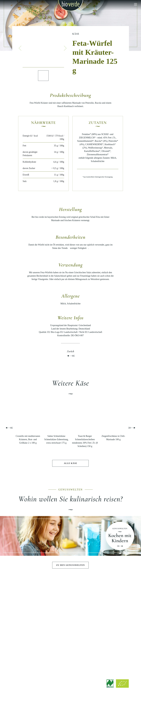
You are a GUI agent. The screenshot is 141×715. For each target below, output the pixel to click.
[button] (20, 48)
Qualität (110, 613)
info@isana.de (84, 691)
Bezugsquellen (70, 656)
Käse (75, 33)
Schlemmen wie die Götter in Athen (70, 605)
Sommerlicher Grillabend (70, 609)
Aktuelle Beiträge (30, 649)
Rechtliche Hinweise (56, 706)
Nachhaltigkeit (110, 618)
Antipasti (30, 605)
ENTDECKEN (30, 642)
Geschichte (111, 609)
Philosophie (111, 605)
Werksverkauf (70, 661)
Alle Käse (70, 463)
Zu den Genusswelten (70, 565)
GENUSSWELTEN (70, 597)
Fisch (30, 630)
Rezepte (30, 653)
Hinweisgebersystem (95, 706)
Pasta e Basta (70, 613)
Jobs (70, 652)
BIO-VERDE (110, 597)
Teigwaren (30, 618)
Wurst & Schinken (30, 626)
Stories (30, 658)
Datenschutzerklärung (75, 706)
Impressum (40, 706)
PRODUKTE (30, 597)
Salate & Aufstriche (30, 609)
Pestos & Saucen (30, 613)
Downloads (70, 648)
